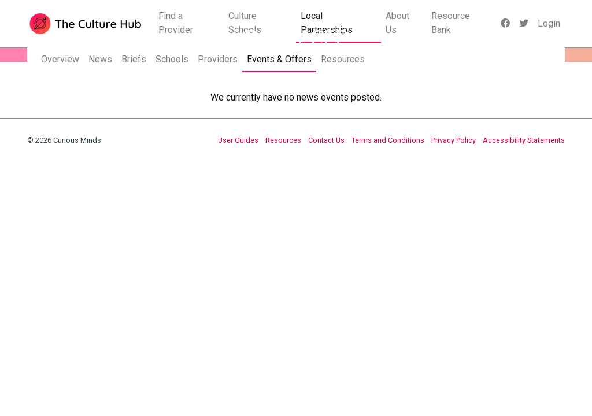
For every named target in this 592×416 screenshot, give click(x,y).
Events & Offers (279, 59)
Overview (60, 59)
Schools (172, 59)
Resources (343, 59)
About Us (397, 22)
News (100, 59)
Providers (218, 59)
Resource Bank (450, 22)
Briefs (133, 59)
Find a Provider (175, 22)
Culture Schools (244, 22)
